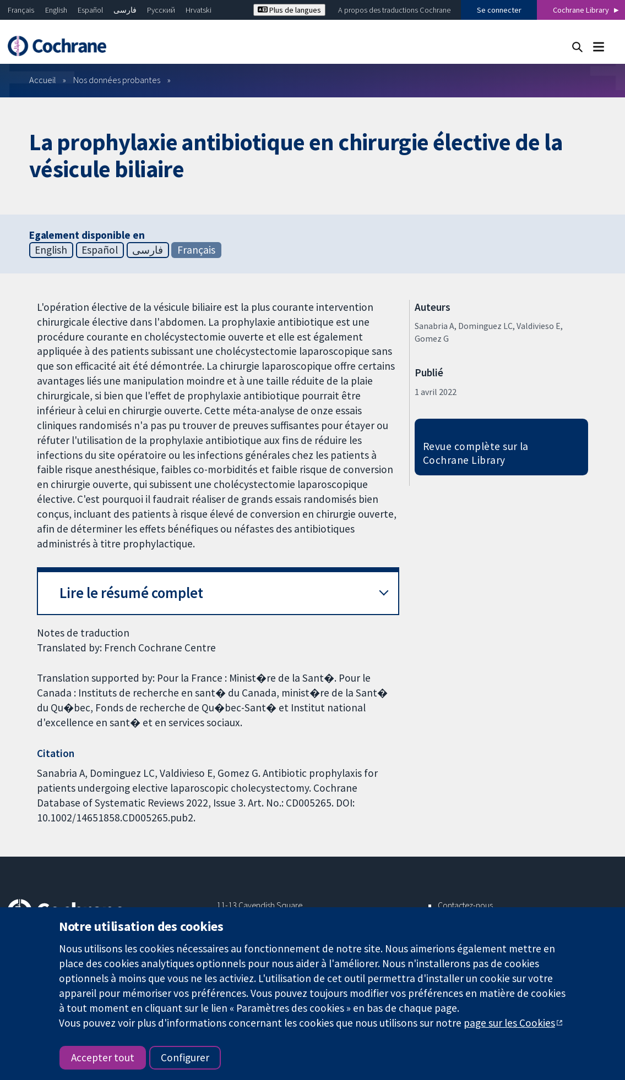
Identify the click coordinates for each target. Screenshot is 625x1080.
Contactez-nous (465, 905)
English (56, 10)
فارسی (125, 10)
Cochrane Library (581, 10)
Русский (161, 10)
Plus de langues (289, 10)
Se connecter (499, 10)
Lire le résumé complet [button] (131, 593)
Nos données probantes (116, 79)
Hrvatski (198, 10)
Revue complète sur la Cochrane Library (476, 453)
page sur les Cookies (509, 1022)
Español (90, 10)
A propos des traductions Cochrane (394, 10)
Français (21, 10)
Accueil (42, 79)
